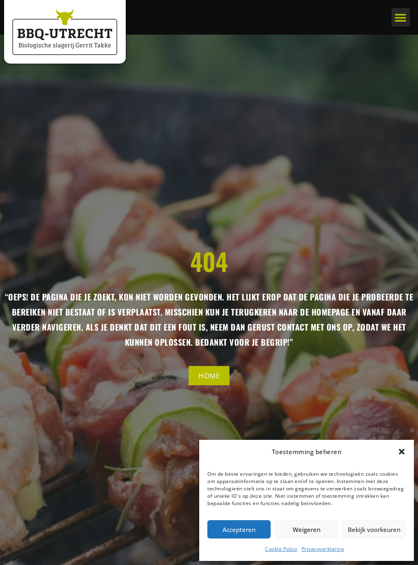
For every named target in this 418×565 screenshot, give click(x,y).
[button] (402, 452)
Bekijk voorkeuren (374, 529)
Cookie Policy (281, 548)
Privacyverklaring (323, 548)
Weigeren (306, 529)
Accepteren (239, 529)
